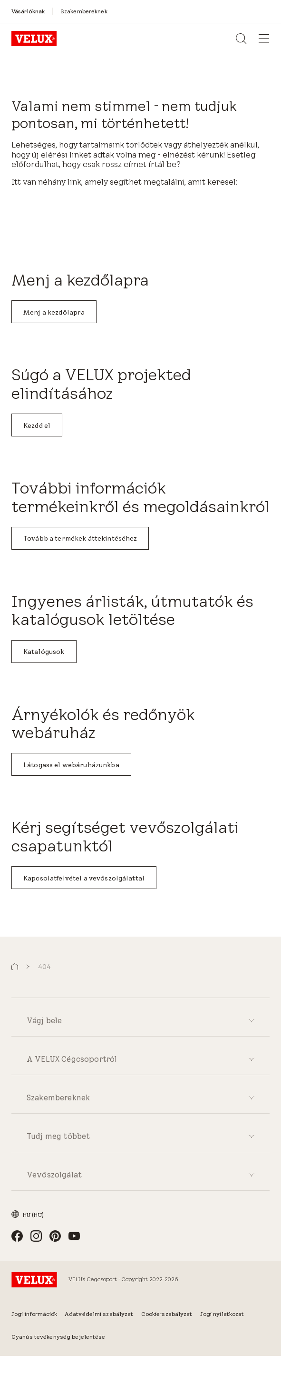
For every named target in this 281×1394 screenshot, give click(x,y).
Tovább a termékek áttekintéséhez (80, 538)
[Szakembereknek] (83, 11)
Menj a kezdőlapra (54, 312)
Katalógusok (44, 651)
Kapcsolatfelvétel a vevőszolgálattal (84, 878)
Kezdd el (36, 425)
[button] (14, 966)
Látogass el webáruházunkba (71, 765)
